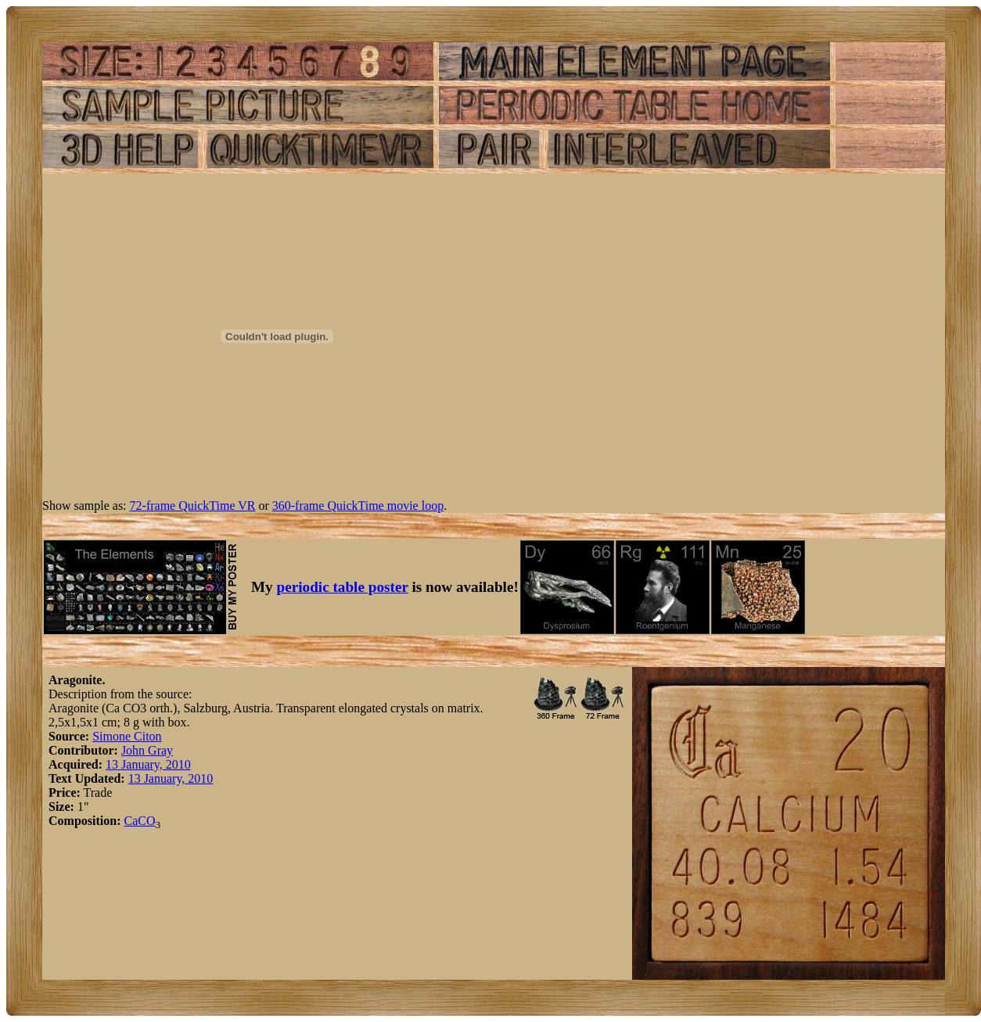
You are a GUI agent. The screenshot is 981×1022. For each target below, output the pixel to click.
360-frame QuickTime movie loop (358, 505)
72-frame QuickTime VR (193, 505)
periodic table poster (342, 587)
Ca (131, 820)
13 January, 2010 (148, 764)
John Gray (147, 750)
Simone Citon (126, 736)
